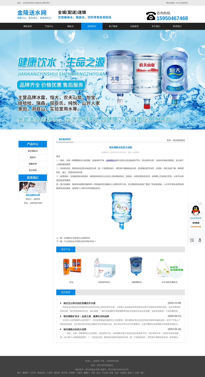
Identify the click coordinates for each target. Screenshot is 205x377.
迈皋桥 (72, 373)
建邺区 (25, 373)
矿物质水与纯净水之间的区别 (77, 238)
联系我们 (177, 26)
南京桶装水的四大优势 (74, 329)
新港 (111, 373)
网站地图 (170, 3)
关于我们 (156, 26)
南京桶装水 (33, 151)
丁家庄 (79, 373)
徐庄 (117, 373)
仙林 (137, 373)
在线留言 (134, 26)
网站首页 (27, 26)
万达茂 (105, 373)
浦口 (142, 373)
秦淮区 (57, 373)
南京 (19, 373)
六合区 (50, 373)
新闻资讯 (92, 26)
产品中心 (49, 26)
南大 (99, 373)
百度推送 (184, 3)
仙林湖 (123, 373)
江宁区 (33, 373)
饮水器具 (33, 170)
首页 (169, 140)
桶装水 (70, 26)
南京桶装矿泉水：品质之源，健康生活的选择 (86, 316)
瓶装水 (33, 157)
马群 (93, 373)
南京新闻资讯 (179, 140)
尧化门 (131, 373)
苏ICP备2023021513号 (118, 369)
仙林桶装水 (111, 160)
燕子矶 (64, 373)
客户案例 (113, 26)
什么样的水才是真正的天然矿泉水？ (80, 241)
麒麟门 (87, 373)
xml (177, 3)
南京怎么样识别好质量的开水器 (79, 303)
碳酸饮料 (33, 164)
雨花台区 (41, 373)
